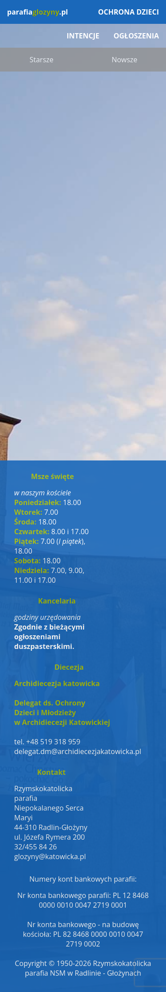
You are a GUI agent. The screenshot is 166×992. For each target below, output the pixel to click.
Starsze (42, 59)
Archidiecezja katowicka (57, 683)
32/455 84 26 (35, 847)
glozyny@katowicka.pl (50, 856)
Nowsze (124, 59)
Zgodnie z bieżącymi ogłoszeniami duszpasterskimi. (49, 636)
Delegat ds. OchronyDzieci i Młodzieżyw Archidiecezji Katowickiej (62, 712)
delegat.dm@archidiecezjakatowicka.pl (69, 751)
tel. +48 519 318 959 (47, 742)
